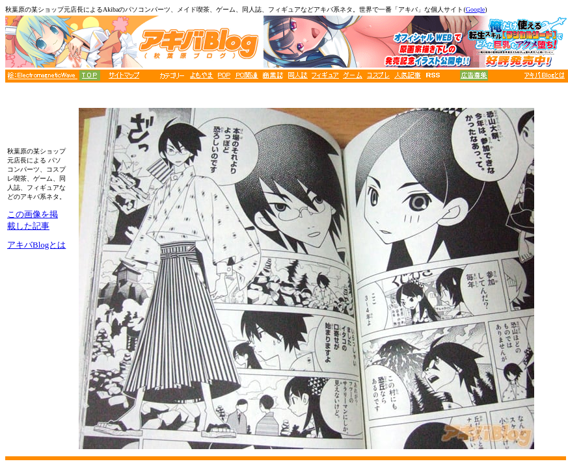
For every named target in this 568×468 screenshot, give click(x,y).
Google (475, 9)
